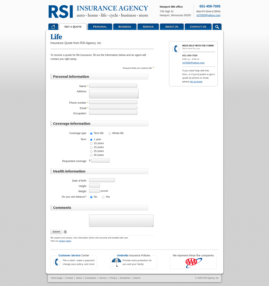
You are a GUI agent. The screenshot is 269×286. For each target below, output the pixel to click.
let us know (196, 81)
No (95, 196)
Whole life (118, 133)
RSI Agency (98, 11)
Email (83, 108)
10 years (98, 143)
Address (81, 91)
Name (82, 86)
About (79, 278)
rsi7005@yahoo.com (193, 62)
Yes (107, 196)
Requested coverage (74, 161)
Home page (56, 278)
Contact (69, 278)
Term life (98, 133)
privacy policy (65, 241)
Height (82, 186)
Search (136, 278)
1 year (97, 139)
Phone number (77, 102)
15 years (98, 147)
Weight (82, 191)
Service (103, 278)
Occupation (79, 113)
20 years (98, 151)
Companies (90, 278)
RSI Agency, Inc (211, 278)
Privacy (113, 278)
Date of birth (79, 180)
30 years (98, 154)
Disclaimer (125, 278)
